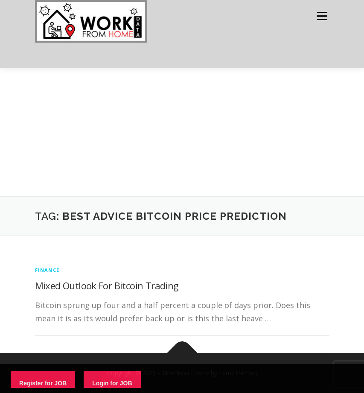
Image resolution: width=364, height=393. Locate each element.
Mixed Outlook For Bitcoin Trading (107, 285)
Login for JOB (112, 383)
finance (47, 270)
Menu (321, 16)
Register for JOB (43, 383)
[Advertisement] (182, 132)
